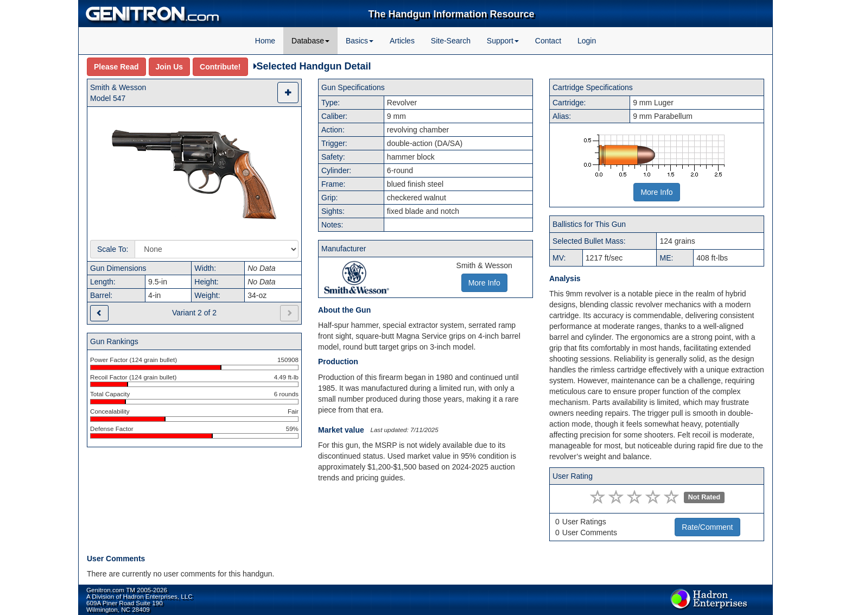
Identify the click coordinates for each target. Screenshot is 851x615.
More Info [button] (484, 282)
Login (586, 40)
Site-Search (451, 40)
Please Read (116, 66)
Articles (402, 40)
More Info (656, 192)
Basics (359, 40)
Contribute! (220, 66)
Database (310, 40)
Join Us (169, 66)
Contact (548, 40)
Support (503, 40)
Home (265, 40)
